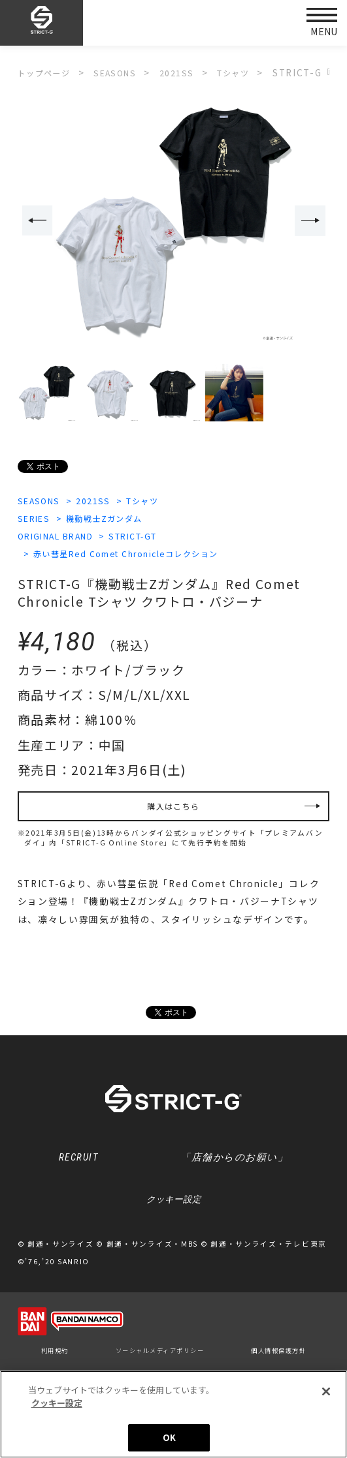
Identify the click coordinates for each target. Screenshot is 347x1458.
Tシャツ (159, 501)
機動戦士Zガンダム (117, 519)
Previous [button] (35, 221)
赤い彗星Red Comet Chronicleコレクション (141, 555)
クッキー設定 (173, 1213)
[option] (173, 222)
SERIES (36, 519)
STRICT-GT (153, 537)
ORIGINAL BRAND (63, 537)
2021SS (103, 501)
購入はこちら (173, 810)
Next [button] (312, 221)
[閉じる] (326, 1391)
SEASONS (42, 501)
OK (169, 1437)
